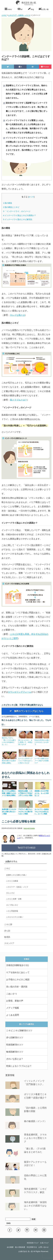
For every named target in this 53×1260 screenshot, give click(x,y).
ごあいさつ (11, 994)
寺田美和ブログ (33, 1243)
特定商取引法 (32, 1247)
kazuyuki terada (29, 828)
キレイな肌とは (17, 315)
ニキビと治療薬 (12, 881)
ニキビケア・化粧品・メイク (17, 887)
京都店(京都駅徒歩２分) (17, 965)
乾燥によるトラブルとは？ (19, 1066)
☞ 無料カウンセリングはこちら (27, 711)
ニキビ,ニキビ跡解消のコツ (19, 1030)
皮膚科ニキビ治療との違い (16, 875)
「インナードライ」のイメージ (16, 211)
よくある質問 (12, 1015)
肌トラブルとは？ (18, 400)
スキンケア (9, 943)
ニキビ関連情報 (12, 911)
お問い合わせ (43, 1247)
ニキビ (7, 868)
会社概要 (10, 1247)
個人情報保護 (20, 1247)
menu (8, 9)
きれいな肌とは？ (14, 1059)
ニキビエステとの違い (14, 917)
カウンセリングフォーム (19, 692)
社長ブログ (44, 1243)
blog (31, 9)
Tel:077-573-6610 (26, 848)
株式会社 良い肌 (26, 1251)
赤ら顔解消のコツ (14, 1037)
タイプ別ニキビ (12, 905)
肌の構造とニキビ (11, 207)
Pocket (45, 67)
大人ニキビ (10, 893)
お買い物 (44, 9)
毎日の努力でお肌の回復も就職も (9, 761)
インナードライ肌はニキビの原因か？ (19, 215)
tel (20, 9)
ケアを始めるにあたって (18, 972)
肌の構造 (7, 203)
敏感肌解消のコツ (14, 1052)
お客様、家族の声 (14, 1001)
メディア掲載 (12, 1008)
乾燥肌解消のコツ (14, 1044)
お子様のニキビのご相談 (18, 979)
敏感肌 (7, 937)
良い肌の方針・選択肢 (16, 987)
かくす (31, 197)
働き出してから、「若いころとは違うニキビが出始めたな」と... (9, 740)
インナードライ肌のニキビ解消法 (17, 219)
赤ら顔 (7, 931)
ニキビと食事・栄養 (13, 899)
